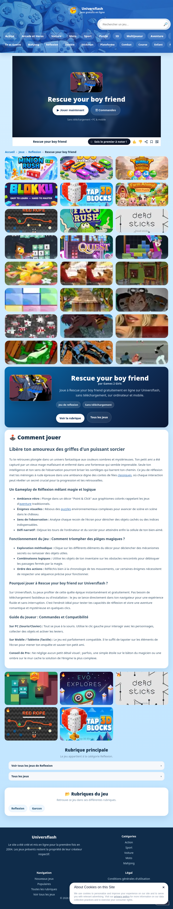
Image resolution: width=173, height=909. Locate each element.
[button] (109, 141)
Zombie (70, 44)
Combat (126, 44)
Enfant (158, 44)
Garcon (37, 808)
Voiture (56, 36)
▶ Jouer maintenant (70, 110)
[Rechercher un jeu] (134, 24)
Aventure (157, 36)
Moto (72, 36)
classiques (125, 475)
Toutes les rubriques (44, 889)
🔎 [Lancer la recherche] (166, 24)
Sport (87, 36)
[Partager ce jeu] (146, 141)
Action (9, 36)
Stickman (87, 44)
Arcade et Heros (33, 36)
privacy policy (122, 896)
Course (142, 44)
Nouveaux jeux (44, 879)
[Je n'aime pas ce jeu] (140, 141)
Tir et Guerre (13, 44)
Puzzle (103, 36)
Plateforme (107, 44)
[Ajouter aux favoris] (151, 141)
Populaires (44, 884)
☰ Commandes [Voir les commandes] (105, 110)
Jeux (21, 152)
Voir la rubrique (70, 418)
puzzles (66, 509)
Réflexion (52, 44)
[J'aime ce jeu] (134, 141)
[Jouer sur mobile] (157, 141)
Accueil (10, 152)
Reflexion (34, 152)
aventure (25, 504)
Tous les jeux (99, 417)
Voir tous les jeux (44, 894)
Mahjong (33, 44)
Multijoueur (135, 36)
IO (117, 36)
